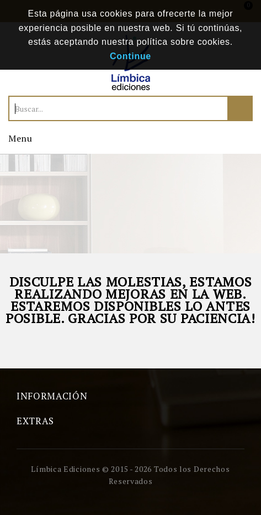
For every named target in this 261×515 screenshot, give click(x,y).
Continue (130, 56)
